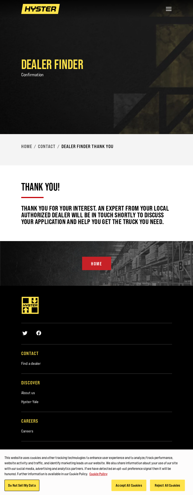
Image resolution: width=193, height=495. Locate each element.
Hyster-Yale (30, 401)
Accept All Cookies (129, 486)
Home (26, 146)
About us (28, 393)
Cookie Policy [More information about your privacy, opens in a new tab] (98, 475)
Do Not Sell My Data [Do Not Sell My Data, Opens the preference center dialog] (21, 486)
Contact (47, 146)
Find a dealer (31, 363)
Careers (27, 431)
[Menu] (168, 9)
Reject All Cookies (167, 486)
